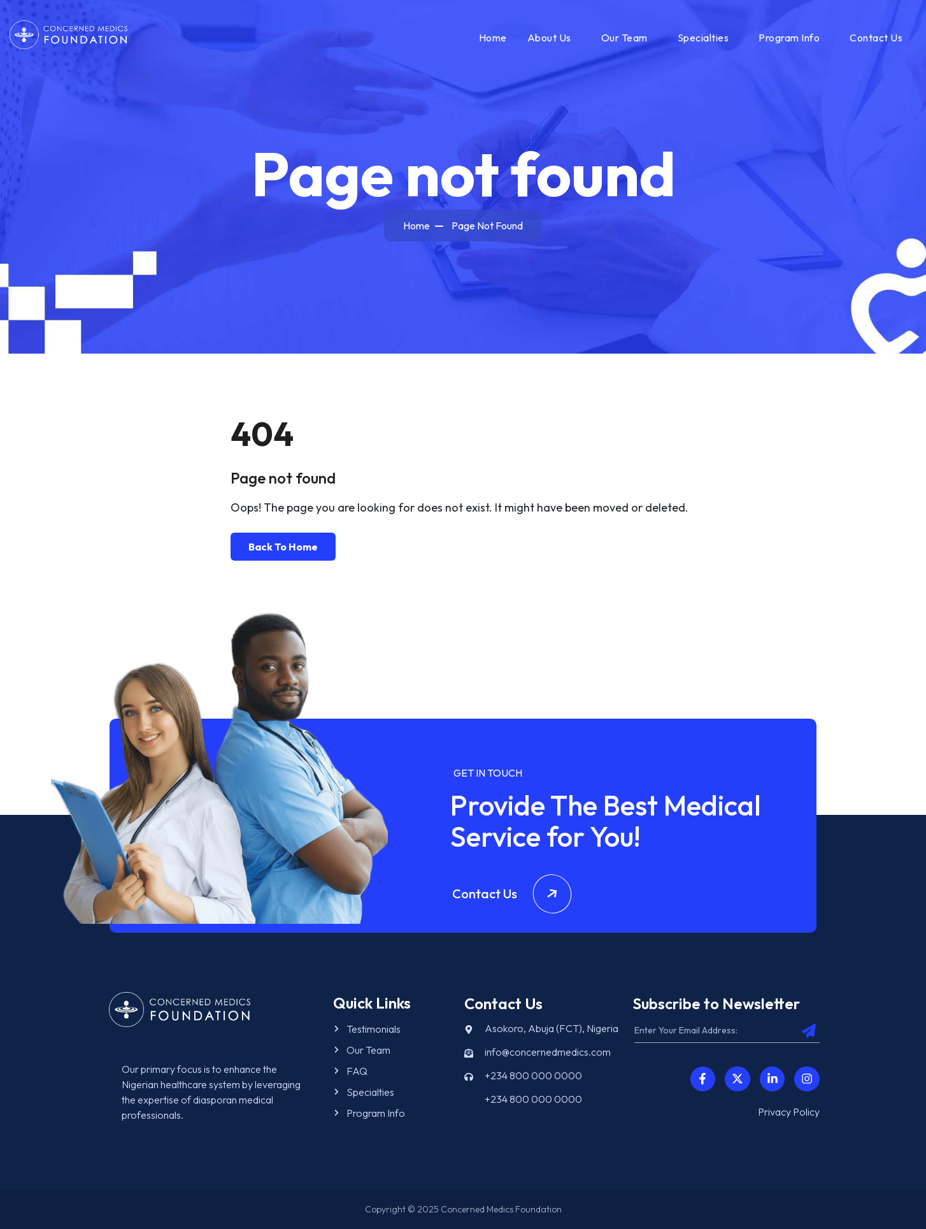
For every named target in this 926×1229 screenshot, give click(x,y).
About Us (549, 37)
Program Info (789, 37)
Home (493, 37)
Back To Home (283, 546)
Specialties (703, 37)
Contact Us (876, 37)
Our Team (624, 37)
